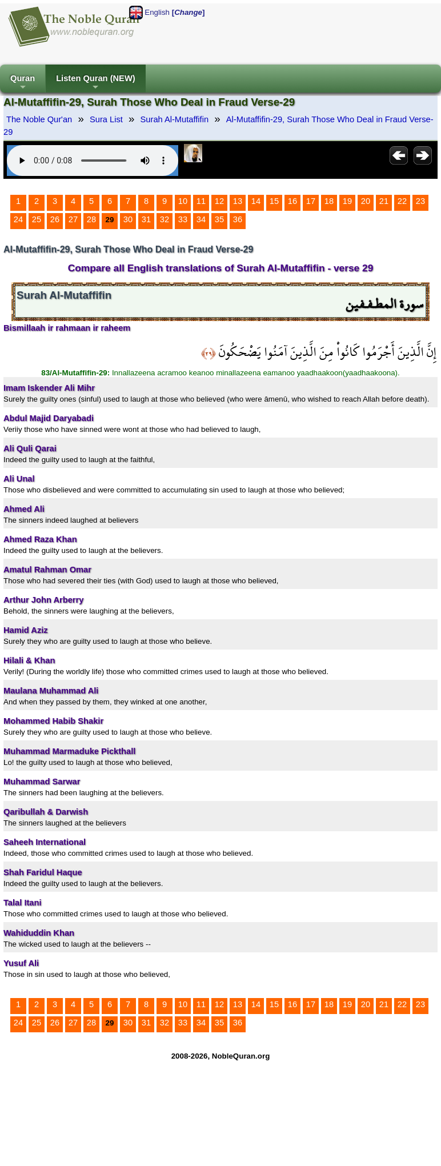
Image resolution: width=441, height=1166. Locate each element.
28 (91, 219)
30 (128, 219)
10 (182, 201)
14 (255, 201)
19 (347, 201)
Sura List (106, 119)
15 (274, 201)
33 (182, 219)
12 (219, 201)
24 (18, 219)
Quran (22, 83)
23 (420, 201)
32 (164, 219)
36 (237, 219)
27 (73, 219)
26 (54, 219)
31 (146, 219)
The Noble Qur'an (39, 119)
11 (201, 201)
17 (310, 201)
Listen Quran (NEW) (95, 83)
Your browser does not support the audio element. (92, 160)
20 (365, 201)
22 (402, 201)
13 (237, 201)
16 (292, 201)
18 (329, 201)
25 (36, 219)
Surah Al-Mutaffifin (175, 119)
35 (219, 219)
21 (383, 201)
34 (201, 219)
